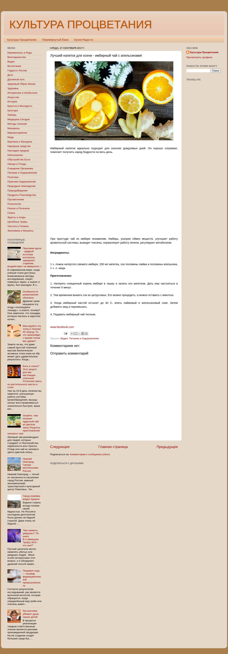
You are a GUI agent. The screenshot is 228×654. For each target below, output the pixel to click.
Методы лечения (17, 123)
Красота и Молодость (19, 106)
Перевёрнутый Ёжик (55, 39)
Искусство (13, 97)
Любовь (11, 115)
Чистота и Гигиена (18, 226)
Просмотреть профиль (199, 57)
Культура (12, 110)
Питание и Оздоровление (84, 338)
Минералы (13, 128)
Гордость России (17, 70)
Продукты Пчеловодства (21, 195)
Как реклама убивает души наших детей (31, 613)
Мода (10, 137)
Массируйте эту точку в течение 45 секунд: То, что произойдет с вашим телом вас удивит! (32, 333)
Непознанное (15, 155)
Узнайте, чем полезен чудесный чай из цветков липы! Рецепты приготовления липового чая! (23, 424)
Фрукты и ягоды (16, 217)
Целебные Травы (17, 221)
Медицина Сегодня (18, 119)
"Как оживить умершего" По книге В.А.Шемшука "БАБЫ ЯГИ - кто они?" (31, 538)
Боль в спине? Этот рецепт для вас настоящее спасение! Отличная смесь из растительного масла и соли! (24, 376)
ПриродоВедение (17, 190)
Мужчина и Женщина (19, 141)
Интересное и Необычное (22, 92)
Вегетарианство (16, 57)
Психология (14, 204)
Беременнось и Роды (19, 52)
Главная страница (113, 447)
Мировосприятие (17, 132)
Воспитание (14, 66)
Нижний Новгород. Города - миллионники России (30, 464)
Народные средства (19, 146)
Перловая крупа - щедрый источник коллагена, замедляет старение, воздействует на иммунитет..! (24, 257)
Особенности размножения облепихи (30, 294)
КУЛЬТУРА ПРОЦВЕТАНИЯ (80, 24)
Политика (13, 177)
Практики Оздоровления (21, 181)
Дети (10, 75)
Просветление (15, 199)
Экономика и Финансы (20, 230)
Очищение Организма (20, 168)
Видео (64, 338)
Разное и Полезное (18, 208)
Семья (11, 212)
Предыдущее (167, 447)
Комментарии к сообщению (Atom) (90, 454)
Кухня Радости (83, 39)
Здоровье (13, 88)
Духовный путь (16, 79)
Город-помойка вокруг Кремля (31, 497)
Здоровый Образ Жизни (21, 83)
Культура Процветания (22, 39)
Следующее (60, 447)
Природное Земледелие (21, 186)
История (12, 101)
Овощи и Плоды (16, 164)
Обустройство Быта (18, 159)
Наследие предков (18, 150)
